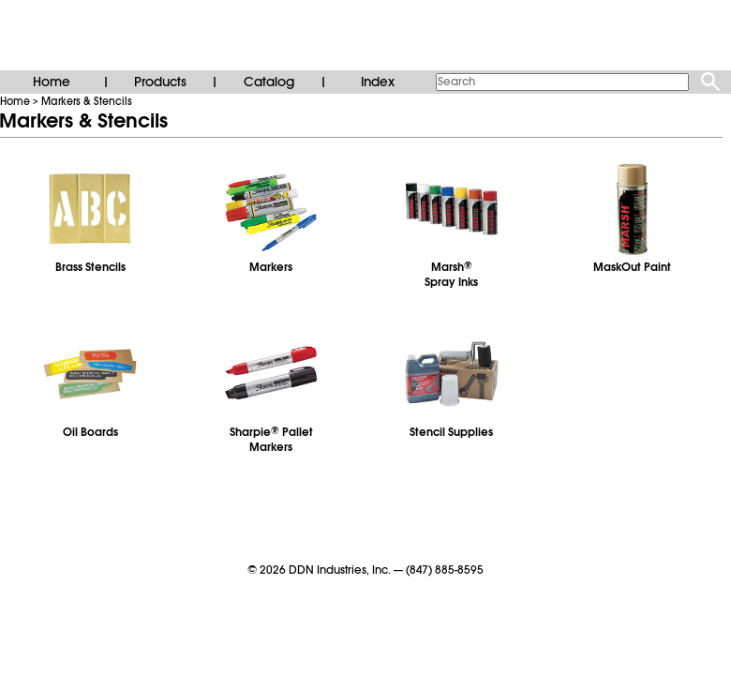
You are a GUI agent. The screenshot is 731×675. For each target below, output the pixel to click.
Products (160, 81)
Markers (270, 267)
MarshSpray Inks (451, 275)
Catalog (269, 81)
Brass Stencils (90, 267)
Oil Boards (90, 432)
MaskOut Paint (632, 267)
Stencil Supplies (451, 432)
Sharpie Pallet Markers (271, 440)
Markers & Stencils (86, 101)
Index (378, 81)
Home (51, 81)
